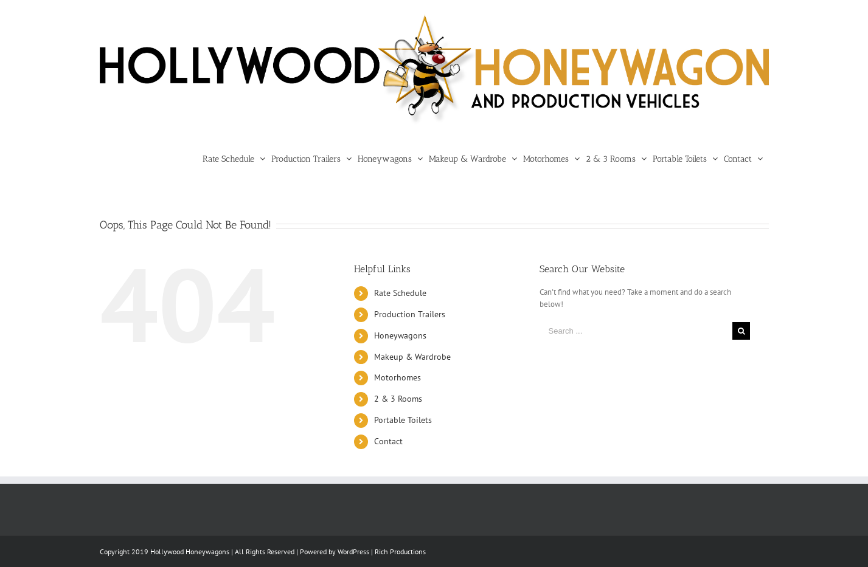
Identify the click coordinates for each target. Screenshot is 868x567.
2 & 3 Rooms (398, 398)
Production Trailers (409, 314)
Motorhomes (397, 377)
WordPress (353, 551)
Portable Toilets (403, 419)
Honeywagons (400, 335)
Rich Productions (400, 551)
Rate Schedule (400, 292)
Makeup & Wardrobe (412, 356)
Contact (388, 441)
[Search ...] (636, 331)
